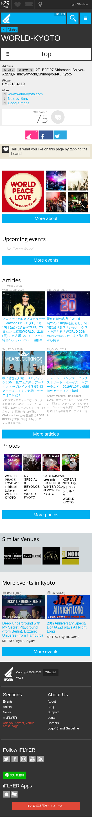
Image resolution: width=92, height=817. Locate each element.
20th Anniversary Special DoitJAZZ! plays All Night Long (66, 627)
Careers (53, 723)
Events (8, 701)
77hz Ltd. (50, 672)
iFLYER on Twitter (6, 759)
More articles (46, 434)
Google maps (18, 103)
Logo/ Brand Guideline (63, 728)
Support (53, 712)
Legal (51, 717)
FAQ (51, 707)
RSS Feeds (40, 759)
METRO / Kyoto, (18, 641)
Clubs (12, 30)
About (52, 701)
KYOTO (27, 70)
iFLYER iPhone (6, 794)
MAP (10, 70)
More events (46, 260)
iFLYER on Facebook (14, 759)
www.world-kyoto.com (25, 94)
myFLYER (10, 717)
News (7, 712)
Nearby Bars (18, 99)
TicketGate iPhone (14, 794)
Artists (7, 707)
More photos (46, 514)
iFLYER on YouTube (32, 759)
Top (45, 54)
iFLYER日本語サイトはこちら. (46, 805)
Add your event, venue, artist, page (19, 724)
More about (46, 218)
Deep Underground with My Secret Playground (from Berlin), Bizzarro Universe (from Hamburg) (22, 629)
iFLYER (8, 674)
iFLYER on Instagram (23, 759)
